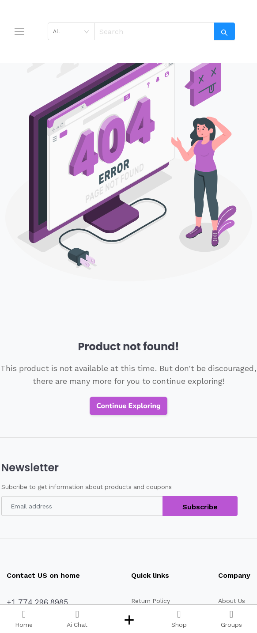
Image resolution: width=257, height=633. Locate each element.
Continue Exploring (128, 406)
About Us (231, 600)
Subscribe (200, 507)
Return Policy (150, 600)
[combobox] (71, 31)
